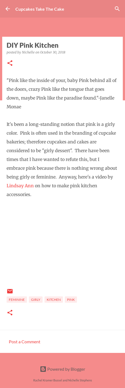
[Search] (117, 8)
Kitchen (54, 300)
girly (35, 300)
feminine (17, 300)
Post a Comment (24, 341)
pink (71, 300)
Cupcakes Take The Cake (39, 9)
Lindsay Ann (20, 185)
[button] (10, 63)
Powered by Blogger (62, 369)
